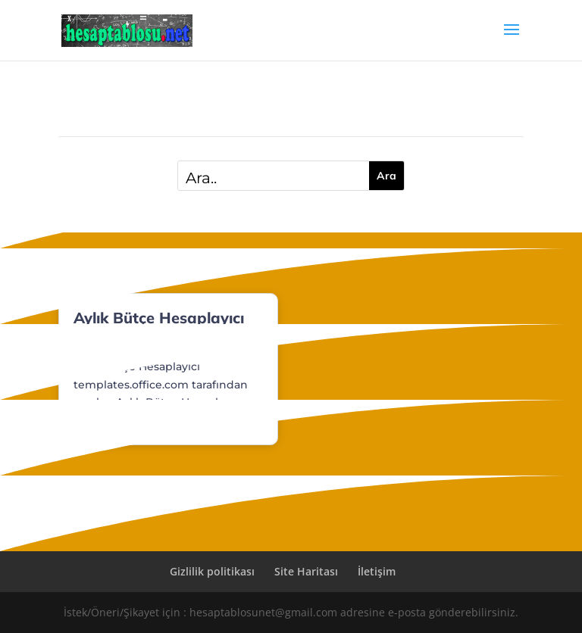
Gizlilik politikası (212, 571)
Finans (140, 344)
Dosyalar (95, 344)
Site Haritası (306, 571)
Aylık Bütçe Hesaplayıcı (159, 317)
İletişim (377, 571)
